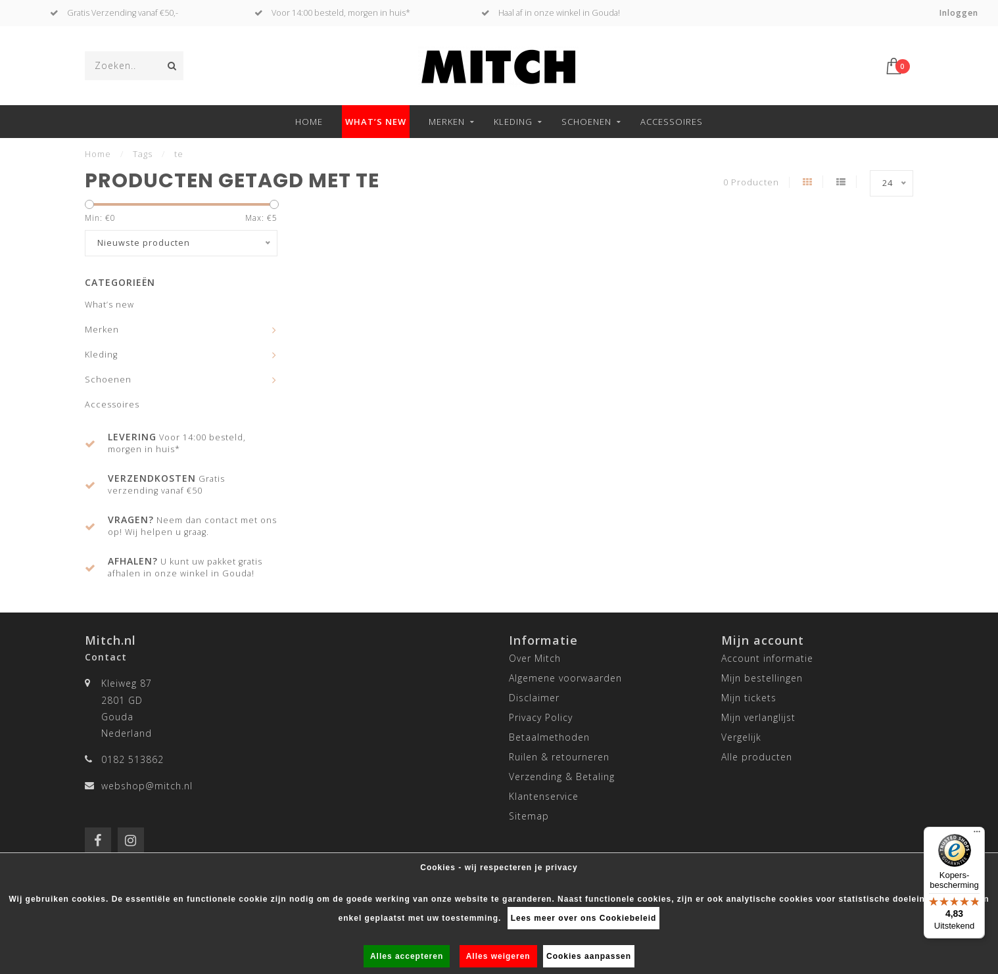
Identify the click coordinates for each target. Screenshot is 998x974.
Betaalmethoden (549, 737)
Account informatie (767, 658)
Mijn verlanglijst (758, 717)
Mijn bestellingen (762, 678)
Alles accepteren (406, 956)
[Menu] (977, 835)
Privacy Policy (541, 717)
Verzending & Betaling (562, 776)
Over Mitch (535, 658)
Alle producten (756, 757)
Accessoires (671, 122)
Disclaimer (534, 697)
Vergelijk (741, 737)
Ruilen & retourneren (559, 757)
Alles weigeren (498, 956)
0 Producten (751, 182)
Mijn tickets (748, 697)
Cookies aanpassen (588, 956)
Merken (447, 122)
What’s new (375, 122)
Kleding (513, 122)
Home (309, 122)
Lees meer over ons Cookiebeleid (584, 918)
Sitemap (529, 816)
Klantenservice (544, 796)
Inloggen (958, 12)
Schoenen (586, 122)
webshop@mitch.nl (147, 785)
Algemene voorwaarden (565, 678)
